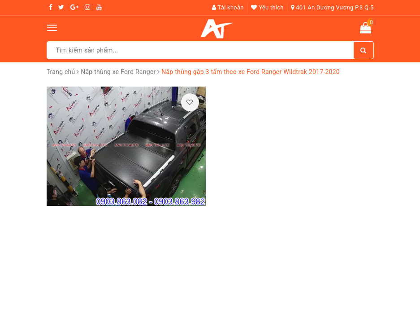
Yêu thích (267, 7)
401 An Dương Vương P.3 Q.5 (332, 7)
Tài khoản (228, 7)
